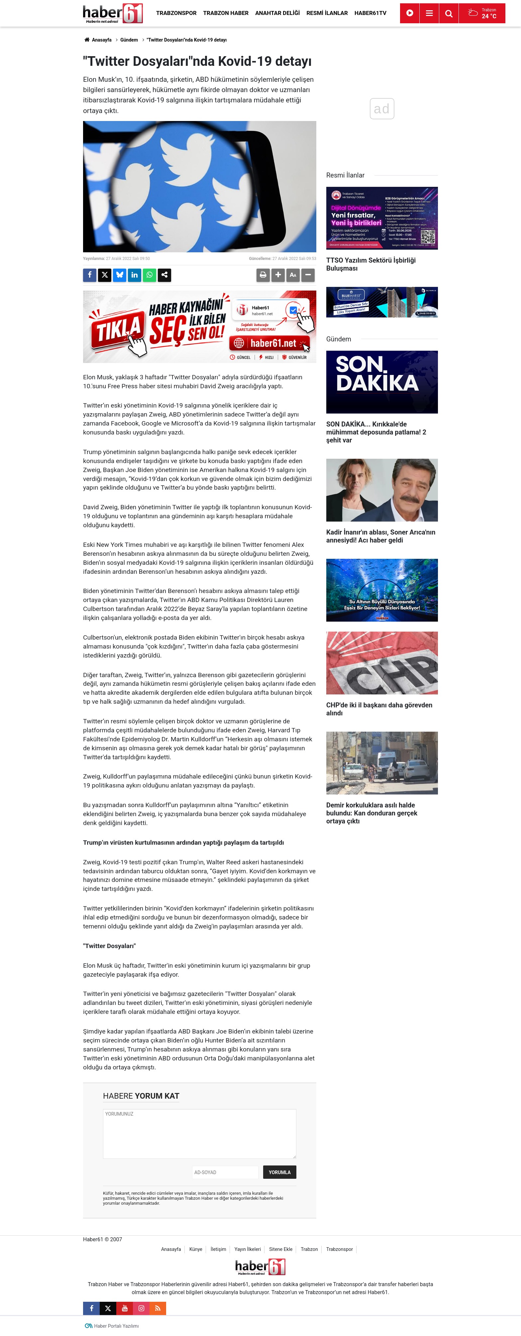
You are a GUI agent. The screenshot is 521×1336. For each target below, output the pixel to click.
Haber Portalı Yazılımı (116, 1326)
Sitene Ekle (280, 1249)
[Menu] (429, 13)
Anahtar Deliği (277, 13)
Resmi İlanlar (327, 13)
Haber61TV (370, 13)
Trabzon (309, 1249)
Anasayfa (97, 40)
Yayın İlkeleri (248, 1249)
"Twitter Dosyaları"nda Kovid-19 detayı (187, 40)
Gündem (129, 40)
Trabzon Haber (226, 13)
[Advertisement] (45, 126)
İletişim (218, 1249)
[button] (278, 275)
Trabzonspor (176, 13)
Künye (195, 1249)
